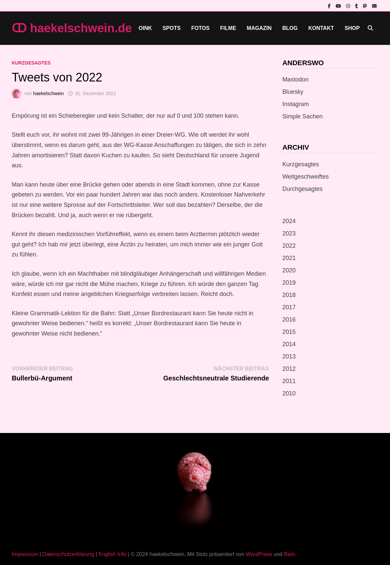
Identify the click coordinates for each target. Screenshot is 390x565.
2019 (288, 282)
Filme (228, 28)
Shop (351, 28)
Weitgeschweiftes (305, 176)
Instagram (295, 104)
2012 (288, 368)
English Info (112, 554)
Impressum (25, 554)
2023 (288, 233)
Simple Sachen (302, 116)
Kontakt (321, 28)
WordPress (259, 554)
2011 (288, 381)
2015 (288, 332)
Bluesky (292, 91)
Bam (289, 554)
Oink (145, 28)
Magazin (259, 28)
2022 (288, 245)
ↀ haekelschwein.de (72, 28)
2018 (288, 295)
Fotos (200, 28)
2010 (288, 393)
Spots (172, 28)
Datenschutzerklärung (68, 554)
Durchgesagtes (302, 189)
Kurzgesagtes (31, 63)
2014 (288, 344)
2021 (288, 258)
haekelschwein (48, 93)
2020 (288, 270)
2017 (288, 307)
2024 (288, 221)
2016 (288, 319)
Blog (289, 28)
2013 (288, 356)
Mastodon (295, 79)
